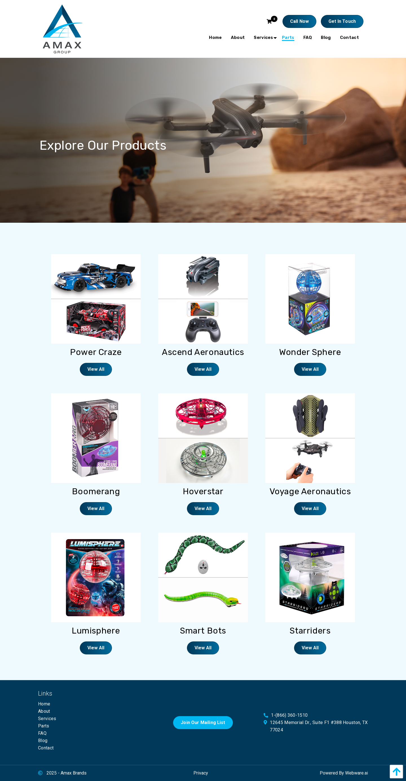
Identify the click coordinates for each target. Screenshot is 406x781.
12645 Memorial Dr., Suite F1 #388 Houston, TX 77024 (319, 726)
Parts (43, 726)
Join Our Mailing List (203, 722)
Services (47, 718)
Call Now (299, 21)
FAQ (42, 733)
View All (95, 369)
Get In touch (342, 21)
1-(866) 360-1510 (289, 715)
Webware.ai (356, 773)
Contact (46, 748)
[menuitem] (215, 37)
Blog (42, 740)
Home (44, 704)
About (44, 711)
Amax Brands (74, 773)
